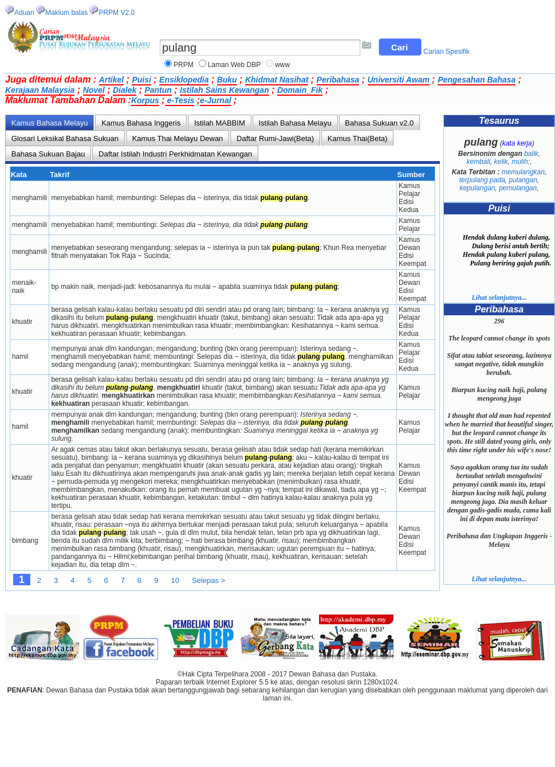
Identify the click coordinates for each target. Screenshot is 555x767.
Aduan (24, 13)
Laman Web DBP (234, 65)
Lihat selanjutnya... (498, 298)
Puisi (141, 79)
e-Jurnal (215, 100)
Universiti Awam (399, 79)
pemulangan (518, 188)
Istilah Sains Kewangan (224, 90)
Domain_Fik (299, 90)
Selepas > (208, 580)
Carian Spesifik (446, 52)
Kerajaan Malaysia (39, 90)
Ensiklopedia (183, 79)
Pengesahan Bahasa (476, 79)
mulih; (520, 162)
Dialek (124, 90)
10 (175, 580)
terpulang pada (482, 180)
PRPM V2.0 (117, 13)
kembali (478, 162)
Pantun (157, 90)
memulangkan (523, 172)
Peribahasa (338, 79)
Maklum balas (66, 13)
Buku (227, 79)
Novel (94, 90)
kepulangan (477, 188)
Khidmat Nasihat (276, 79)
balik (531, 154)
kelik (500, 162)
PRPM (184, 65)
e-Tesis (180, 100)
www (282, 65)
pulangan (523, 180)
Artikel (111, 79)
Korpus (145, 100)
